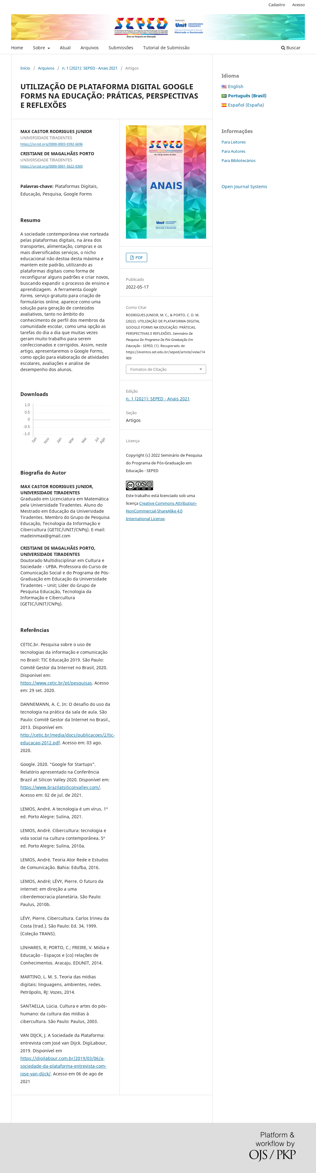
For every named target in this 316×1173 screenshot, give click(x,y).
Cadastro (276, 4)
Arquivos (90, 48)
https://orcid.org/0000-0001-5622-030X (51, 166)
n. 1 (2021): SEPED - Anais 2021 (90, 68)
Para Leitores (234, 142)
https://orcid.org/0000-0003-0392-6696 (51, 144)
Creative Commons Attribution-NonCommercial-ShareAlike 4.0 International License (161, 510)
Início (25, 68)
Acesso (298, 4)
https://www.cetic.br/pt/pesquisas (56, 683)
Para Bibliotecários (239, 160)
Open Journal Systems (244, 186)
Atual (65, 48)
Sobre (39, 48)
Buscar (291, 48)
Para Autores (233, 151)
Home (17, 48)
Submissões (121, 48)
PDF (139, 257)
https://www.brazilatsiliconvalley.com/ (60, 787)
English (235, 86)
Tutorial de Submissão (166, 48)
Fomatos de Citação (148, 369)
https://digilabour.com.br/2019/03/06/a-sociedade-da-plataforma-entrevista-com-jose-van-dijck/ (63, 1066)
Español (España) (246, 105)
